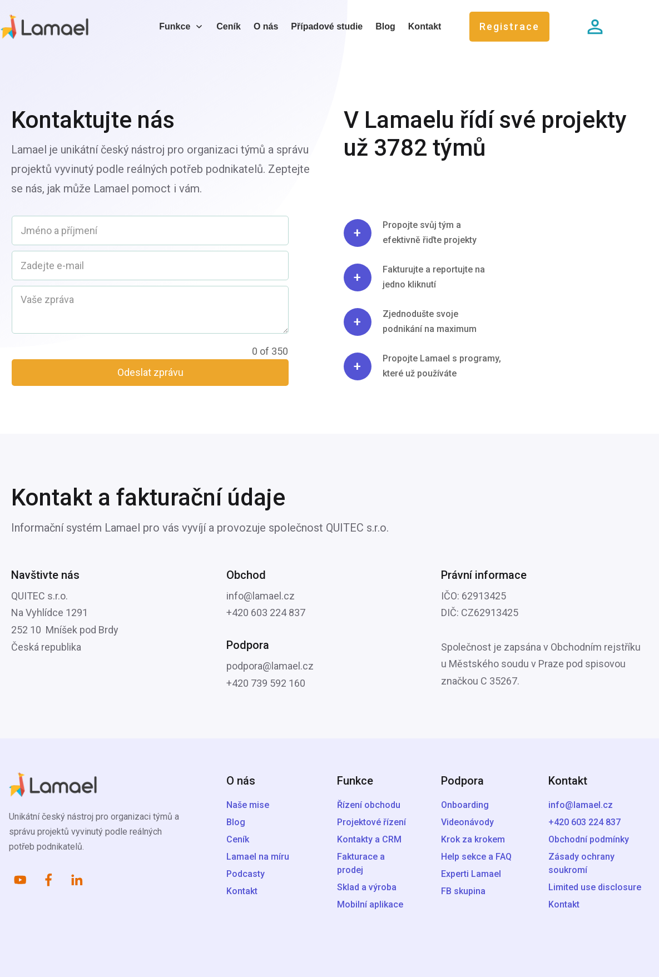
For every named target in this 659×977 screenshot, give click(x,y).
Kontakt (563, 904)
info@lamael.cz (580, 805)
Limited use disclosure (594, 887)
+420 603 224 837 (584, 822)
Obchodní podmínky (588, 839)
